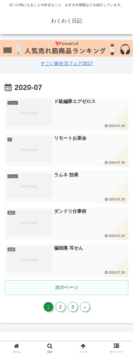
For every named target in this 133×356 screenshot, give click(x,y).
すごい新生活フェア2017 (66, 63)
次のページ (66, 287)
